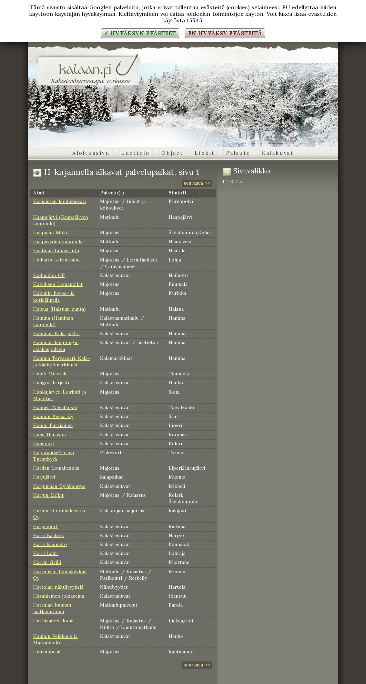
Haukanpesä (46, 652)
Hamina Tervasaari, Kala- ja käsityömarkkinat (61, 361)
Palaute (238, 153)
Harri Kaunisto (50, 544)
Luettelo (135, 153)
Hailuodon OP (49, 275)
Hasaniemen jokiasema (58, 596)
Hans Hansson (49, 434)
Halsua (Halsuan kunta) (59, 309)
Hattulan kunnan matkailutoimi (52, 608)
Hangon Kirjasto (52, 383)
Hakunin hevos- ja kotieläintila (53, 296)
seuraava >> (197, 183)
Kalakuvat (278, 153)
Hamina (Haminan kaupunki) (53, 321)
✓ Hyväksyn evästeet (140, 33)
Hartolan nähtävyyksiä (58, 587)
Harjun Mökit (48, 495)
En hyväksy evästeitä (225, 33)
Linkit (204, 153)
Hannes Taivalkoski (55, 407)
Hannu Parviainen (53, 425)
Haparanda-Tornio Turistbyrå (53, 455)
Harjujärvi (44, 477)
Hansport (43, 443)
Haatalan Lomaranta (56, 250)
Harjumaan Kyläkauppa (59, 486)
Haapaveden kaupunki (58, 241)
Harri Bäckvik (48, 535)
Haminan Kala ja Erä (56, 333)
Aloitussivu (91, 153)
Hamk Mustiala (50, 374)
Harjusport (45, 526)
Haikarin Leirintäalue (57, 260)
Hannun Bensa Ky (53, 416)
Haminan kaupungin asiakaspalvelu (56, 345)
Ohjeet (172, 153)
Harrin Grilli (47, 562)
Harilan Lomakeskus (56, 468)
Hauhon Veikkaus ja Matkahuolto (55, 639)
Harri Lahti (46, 553)
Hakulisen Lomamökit (58, 284)
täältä (194, 20)
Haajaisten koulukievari (59, 201)
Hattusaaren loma (53, 621)
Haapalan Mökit (51, 232)
